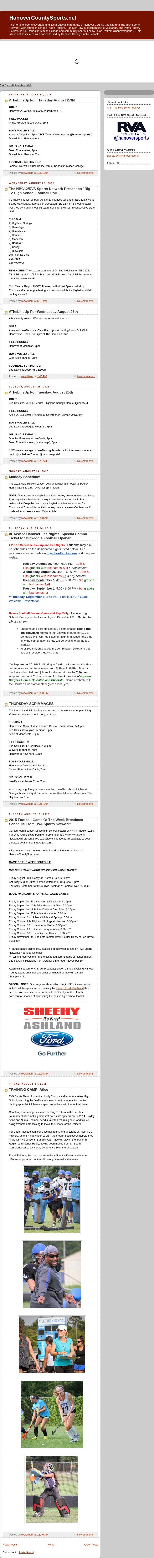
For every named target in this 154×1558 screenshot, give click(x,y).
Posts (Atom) (26, 1552)
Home (51, 1544)
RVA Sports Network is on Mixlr (16, 85)
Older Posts (91, 1544)
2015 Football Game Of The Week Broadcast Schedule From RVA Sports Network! (46, 822)
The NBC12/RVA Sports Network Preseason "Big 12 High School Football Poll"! (49, 191)
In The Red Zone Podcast (125, 107)
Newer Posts (10, 1544)
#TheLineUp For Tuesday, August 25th (41, 392)
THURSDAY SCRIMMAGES (31, 704)
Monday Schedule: (24, 477)
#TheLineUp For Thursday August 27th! (42, 100)
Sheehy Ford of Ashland (70, 988)
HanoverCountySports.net (42, 18)
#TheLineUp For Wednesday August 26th (43, 312)
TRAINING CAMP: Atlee (28, 1090)
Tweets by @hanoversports (123, 155)
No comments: (86, 172)
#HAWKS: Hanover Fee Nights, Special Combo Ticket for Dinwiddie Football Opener (48, 536)
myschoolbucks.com (62, 553)
